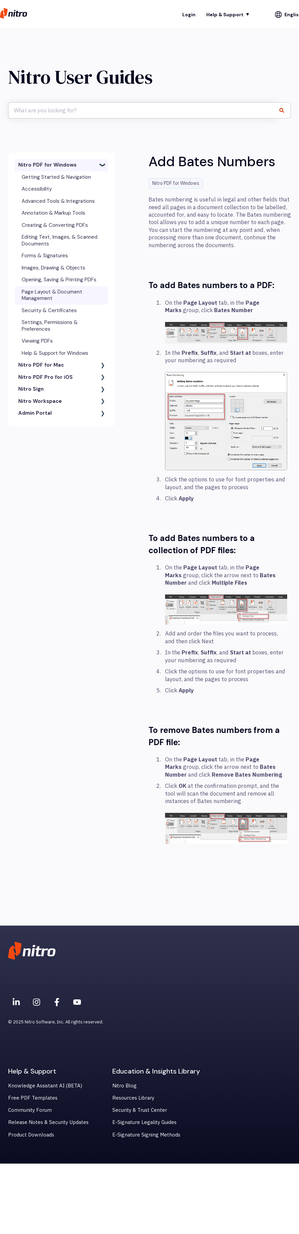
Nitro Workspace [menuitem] (40, 401)
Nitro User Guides (80, 77)
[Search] (284, 110)
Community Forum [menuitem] (30, 1110)
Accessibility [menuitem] (37, 189)
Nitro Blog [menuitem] (124, 1085)
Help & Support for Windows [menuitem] (55, 353)
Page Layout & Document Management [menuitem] (52, 295)
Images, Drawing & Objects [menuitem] (53, 267)
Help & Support (225, 15)
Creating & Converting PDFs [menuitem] (55, 225)
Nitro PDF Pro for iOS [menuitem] (45, 377)
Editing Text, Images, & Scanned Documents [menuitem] (59, 240)
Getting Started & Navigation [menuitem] (56, 177)
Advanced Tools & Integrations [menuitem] (58, 201)
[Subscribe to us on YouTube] (77, 1002)
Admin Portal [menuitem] (35, 413)
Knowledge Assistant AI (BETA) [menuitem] (45, 1085)
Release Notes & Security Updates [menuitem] (48, 1122)
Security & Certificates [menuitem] (49, 310)
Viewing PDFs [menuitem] (37, 341)
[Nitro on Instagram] (36, 1002)
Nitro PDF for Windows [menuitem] (47, 164)
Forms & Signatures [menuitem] (45, 255)
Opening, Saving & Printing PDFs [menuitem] (59, 279)
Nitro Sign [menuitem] (31, 389)
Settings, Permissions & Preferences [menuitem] (50, 325)
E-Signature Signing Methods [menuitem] (146, 1134)
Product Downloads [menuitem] (31, 1134)
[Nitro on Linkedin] (16, 1002)
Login (189, 15)
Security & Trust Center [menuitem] (139, 1110)
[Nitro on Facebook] (57, 1002)
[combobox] (143, 110)
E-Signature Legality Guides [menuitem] (144, 1122)
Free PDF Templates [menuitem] (33, 1098)
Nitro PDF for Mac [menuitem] (41, 365)
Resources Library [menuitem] (133, 1098)
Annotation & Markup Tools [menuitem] (53, 213)
